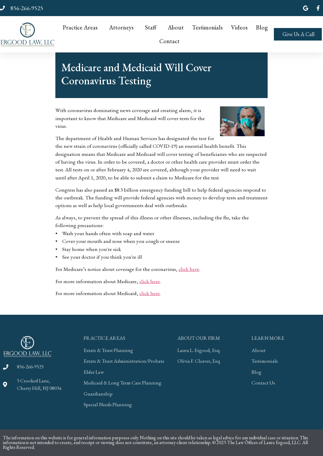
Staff (152, 27)
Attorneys (123, 27)
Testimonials (207, 27)
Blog (262, 27)
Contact (169, 41)
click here (189, 269)
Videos (239, 27)
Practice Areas (82, 27)
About (176, 27)
